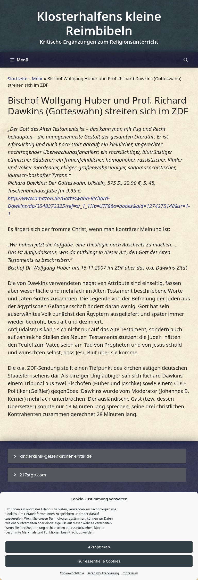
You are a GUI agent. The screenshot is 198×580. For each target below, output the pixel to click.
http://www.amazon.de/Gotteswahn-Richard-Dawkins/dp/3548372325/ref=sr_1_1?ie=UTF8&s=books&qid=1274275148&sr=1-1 (99, 206)
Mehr (37, 78)
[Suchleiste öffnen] (185, 60)
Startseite (17, 78)
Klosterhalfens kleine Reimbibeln (99, 23)
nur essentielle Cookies (99, 561)
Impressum (129, 573)
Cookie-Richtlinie (72, 573)
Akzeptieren (99, 546)
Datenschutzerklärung (103, 573)
